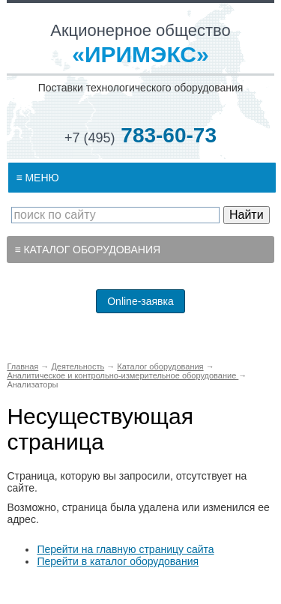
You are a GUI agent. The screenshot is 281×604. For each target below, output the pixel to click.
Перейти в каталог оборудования (118, 561)
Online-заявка (140, 301)
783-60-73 (140, 135)
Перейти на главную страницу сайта (125, 549)
